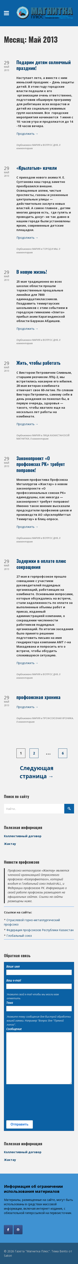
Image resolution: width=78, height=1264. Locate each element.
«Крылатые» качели (36, 167)
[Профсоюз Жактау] (18, 1229)
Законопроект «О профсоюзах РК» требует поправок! (40, 464)
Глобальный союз (19, 936)
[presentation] (23, 1102)
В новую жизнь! (31, 271)
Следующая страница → (37, 772)
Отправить (19, 1124)
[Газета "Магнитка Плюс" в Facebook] (8, 1229)
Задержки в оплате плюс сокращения (41, 563)
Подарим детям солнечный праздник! (43, 65)
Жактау (10, 844)
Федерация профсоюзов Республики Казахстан (40, 930)
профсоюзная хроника (38, 697)
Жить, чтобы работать (38, 362)
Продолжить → (27, 134)
